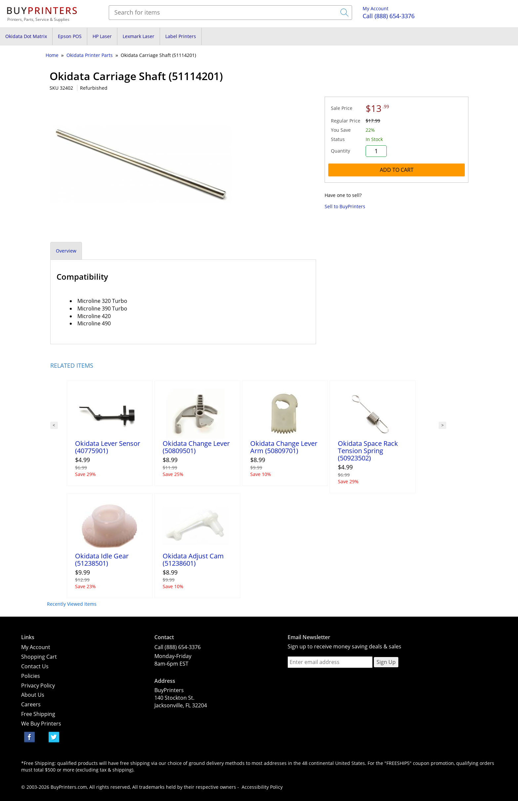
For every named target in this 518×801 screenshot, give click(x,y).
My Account (375, 8)
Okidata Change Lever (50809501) (196, 447)
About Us (32, 694)
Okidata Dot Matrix (26, 36)
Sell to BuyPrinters (345, 206)
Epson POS (70, 36)
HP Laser (102, 36)
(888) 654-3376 (389, 16)
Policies (30, 676)
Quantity (340, 151)
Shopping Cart (39, 656)
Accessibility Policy (262, 787)
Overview (66, 251)
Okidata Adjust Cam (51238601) (193, 559)
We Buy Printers (41, 723)
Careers (31, 704)
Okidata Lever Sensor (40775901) (107, 447)
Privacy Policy (38, 685)
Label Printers (180, 36)
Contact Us (35, 666)
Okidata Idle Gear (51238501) (102, 559)
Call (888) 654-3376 (177, 647)
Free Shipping (38, 714)
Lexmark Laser (138, 36)
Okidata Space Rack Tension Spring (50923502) (368, 450)
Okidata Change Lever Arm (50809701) (283, 447)
